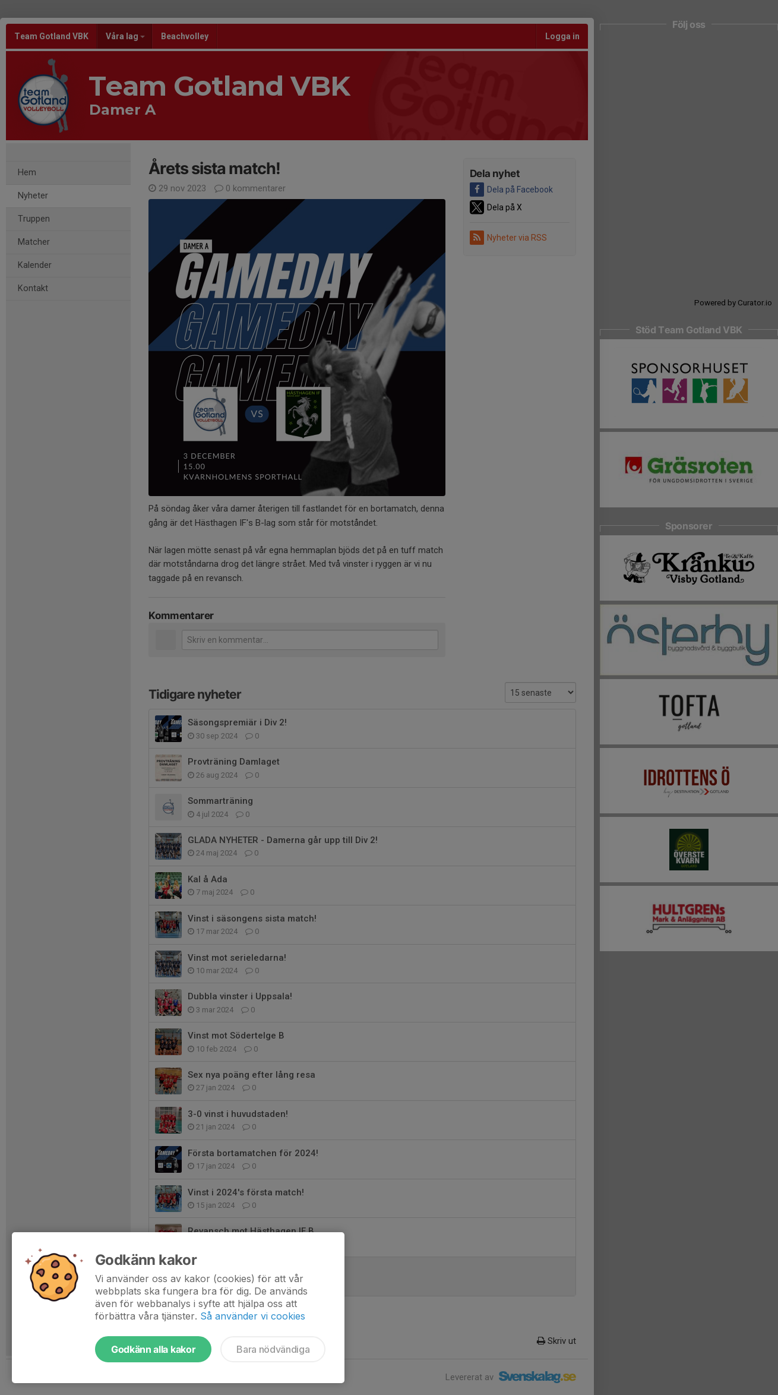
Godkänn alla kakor (153, 1349)
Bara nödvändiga (272, 1349)
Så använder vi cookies (252, 1316)
